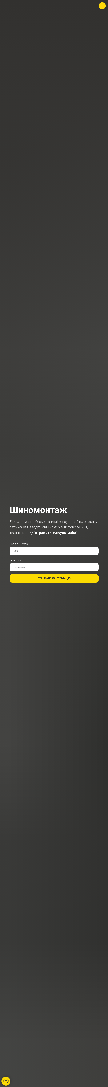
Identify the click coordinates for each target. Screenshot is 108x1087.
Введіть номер (19, 543)
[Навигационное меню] (102, 6)
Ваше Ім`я (15, 560)
